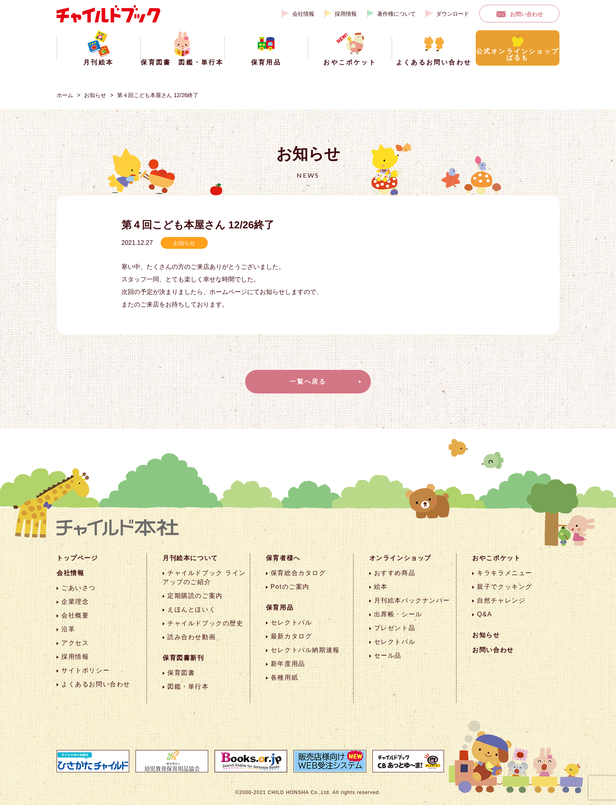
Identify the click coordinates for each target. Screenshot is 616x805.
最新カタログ (291, 636)
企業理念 (75, 601)
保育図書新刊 (183, 657)
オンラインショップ (400, 558)
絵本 (381, 586)
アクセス (75, 643)
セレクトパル (291, 622)
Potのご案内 (290, 586)
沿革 (68, 629)
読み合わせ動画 (191, 637)
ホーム (65, 95)
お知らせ (95, 95)
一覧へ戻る (308, 381)
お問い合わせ (526, 14)
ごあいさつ (78, 587)
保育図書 (181, 672)
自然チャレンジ (501, 600)
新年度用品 (288, 663)
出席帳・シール (398, 614)
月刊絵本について (190, 558)
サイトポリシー (85, 670)
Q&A (484, 614)
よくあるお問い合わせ (95, 684)
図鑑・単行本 (188, 686)
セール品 (388, 655)
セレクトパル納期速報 (305, 650)
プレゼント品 (395, 628)
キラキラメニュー (504, 573)
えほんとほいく (191, 609)
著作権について (396, 14)
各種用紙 (284, 677)
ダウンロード (452, 14)
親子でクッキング (504, 586)
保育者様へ (283, 558)
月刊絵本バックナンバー (412, 600)
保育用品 (279, 607)
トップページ (77, 558)
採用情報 (346, 14)
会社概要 (75, 615)
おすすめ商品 (395, 573)
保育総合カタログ (298, 573)
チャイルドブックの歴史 (205, 623)
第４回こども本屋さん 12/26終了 (157, 95)
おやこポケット (496, 558)
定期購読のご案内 (195, 595)
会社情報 (303, 14)
